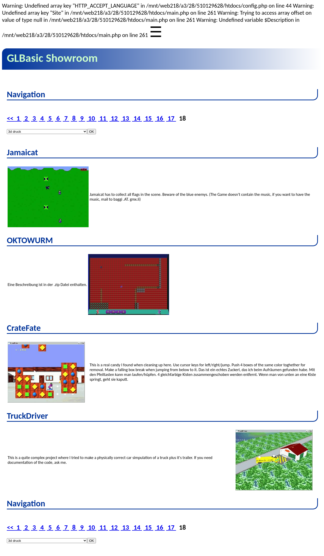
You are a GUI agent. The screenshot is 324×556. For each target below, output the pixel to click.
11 (103, 118)
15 (148, 118)
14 (137, 118)
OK (91, 131)
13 (126, 118)
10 (91, 118)
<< (11, 118)
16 (160, 118)
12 (114, 118)
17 (171, 118)
